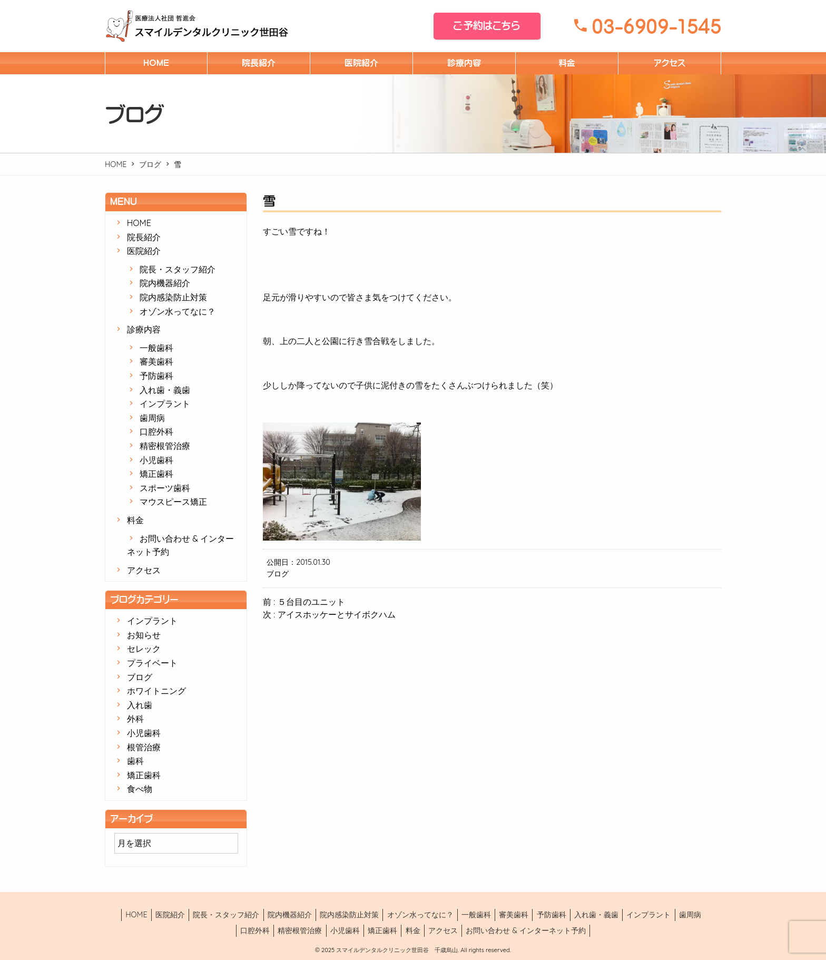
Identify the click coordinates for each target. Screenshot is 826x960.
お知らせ (144, 635)
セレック (144, 648)
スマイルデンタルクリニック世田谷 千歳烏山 (396, 950)
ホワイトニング (156, 690)
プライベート (152, 663)
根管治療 (144, 747)
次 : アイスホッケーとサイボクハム (329, 614)
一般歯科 (156, 347)
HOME (156, 62)
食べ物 (139, 788)
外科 (135, 718)
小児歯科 (156, 460)
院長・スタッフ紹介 (177, 269)
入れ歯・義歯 (165, 390)
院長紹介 (259, 62)
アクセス (669, 62)
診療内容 (464, 62)
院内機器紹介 (165, 283)
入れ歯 (139, 705)
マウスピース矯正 (173, 501)
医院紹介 (361, 62)
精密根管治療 (165, 445)
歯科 (135, 761)
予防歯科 (156, 375)
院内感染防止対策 (173, 297)
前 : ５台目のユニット (304, 601)
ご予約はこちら (487, 26)
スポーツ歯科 (165, 488)
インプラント (165, 403)
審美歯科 (156, 361)
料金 (566, 62)
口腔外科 (156, 431)
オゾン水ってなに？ (177, 311)
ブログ (150, 164)
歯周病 (152, 418)
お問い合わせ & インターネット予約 (526, 930)
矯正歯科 (156, 473)
